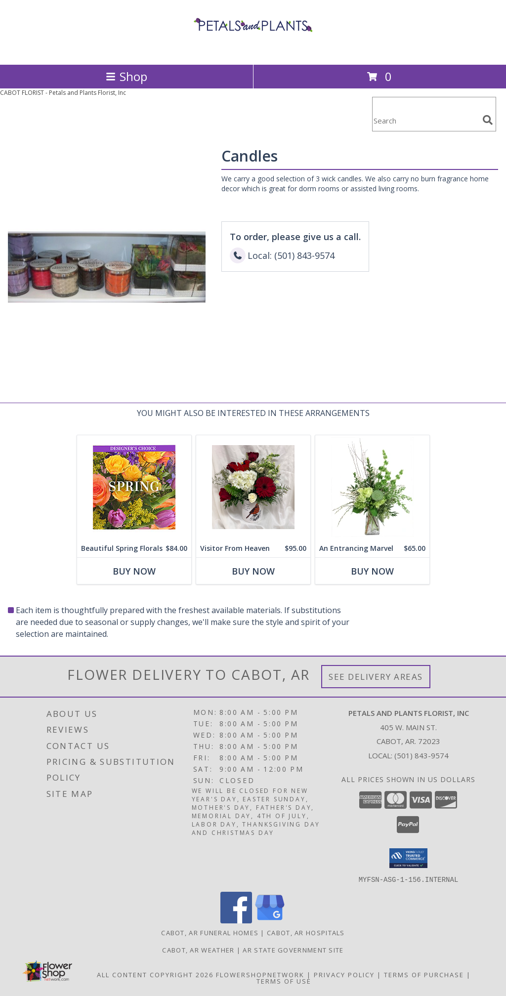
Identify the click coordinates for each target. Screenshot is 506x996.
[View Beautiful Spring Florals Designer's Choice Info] (134, 487)
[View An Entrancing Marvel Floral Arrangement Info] (372, 487)
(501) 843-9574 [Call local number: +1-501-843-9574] (421, 755)
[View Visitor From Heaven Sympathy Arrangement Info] (253, 487)
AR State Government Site (293, 949)
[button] (408, 858)
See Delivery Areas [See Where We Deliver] (376, 676)
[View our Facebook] (236, 920)
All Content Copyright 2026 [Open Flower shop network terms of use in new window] (155, 974)
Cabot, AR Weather (198, 949)
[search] (488, 120)
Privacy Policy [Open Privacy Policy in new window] (344, 974)
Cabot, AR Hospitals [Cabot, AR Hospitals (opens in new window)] (306, 932)
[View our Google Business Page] (270, 920)
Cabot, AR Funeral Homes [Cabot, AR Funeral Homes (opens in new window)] (209, 932)
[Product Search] (425, 120)
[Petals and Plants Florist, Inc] (253, 50)
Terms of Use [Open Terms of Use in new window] (283, 980)
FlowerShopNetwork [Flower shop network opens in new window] (260, 974)
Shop (126, 76)
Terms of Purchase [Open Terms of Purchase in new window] (424, 974)
